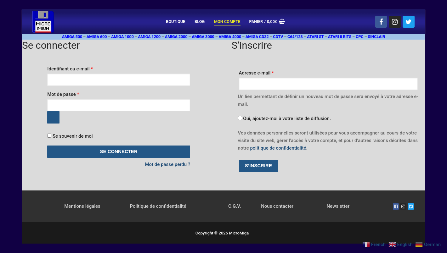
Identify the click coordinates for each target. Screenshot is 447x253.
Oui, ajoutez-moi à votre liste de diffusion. (284, 118)
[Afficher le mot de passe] (53, 117)
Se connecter (119, 151)
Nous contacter (277, 206)
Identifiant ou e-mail (81, 68)
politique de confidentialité (278, 148)
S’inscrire (258, 165)
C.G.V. (234, 206)
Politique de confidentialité (158, 206)
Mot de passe (74, 93)
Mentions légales (82, 206)
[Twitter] (409, 22)
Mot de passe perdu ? (167, 164)
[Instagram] (395, 22)
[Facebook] (381, 22)
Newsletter (337, 206)
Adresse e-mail (268, 72)
